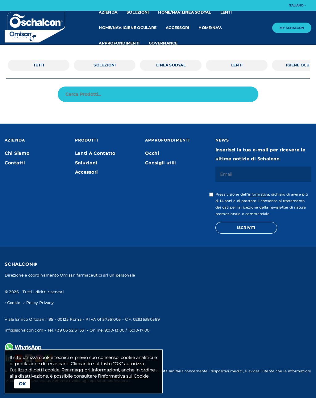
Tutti (38, 65)
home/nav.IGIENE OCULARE (127, 27)
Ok (22, 384)
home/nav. (210, 27)
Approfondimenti (119, 43)
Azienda (108, 12)
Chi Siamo (17, 153)
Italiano (297, 5)
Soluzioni (138, 12)
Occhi (152, 153)
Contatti (15, 163)
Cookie (12, 303)
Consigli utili (160, 163)
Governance (163, 43)
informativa (258, 195)
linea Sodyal (170, 65)
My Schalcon (292, 27)
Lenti (226, 12)
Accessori (177, 27)
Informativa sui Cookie (124, 376)
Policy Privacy (38, 303)
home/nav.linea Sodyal (184, 12)
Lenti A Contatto (95, 153)
